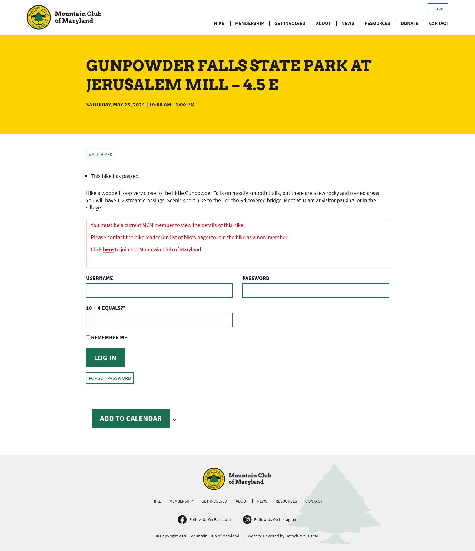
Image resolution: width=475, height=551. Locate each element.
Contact (439, 23)
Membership (249, 23)
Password (255, 278)
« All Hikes (100, 154)
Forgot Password (110, 378)
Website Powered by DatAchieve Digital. (283, 536)
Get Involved (289, 23)
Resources (377, 23)
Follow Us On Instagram (275, 519)
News (347, 23)
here (108, 249)
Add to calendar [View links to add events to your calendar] (131, 418)
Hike (219, 23)
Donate (409, 23)
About (323, 23)
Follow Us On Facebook (210, 519)
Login (438, 9)
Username (99, 278)
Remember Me (106, 337)
